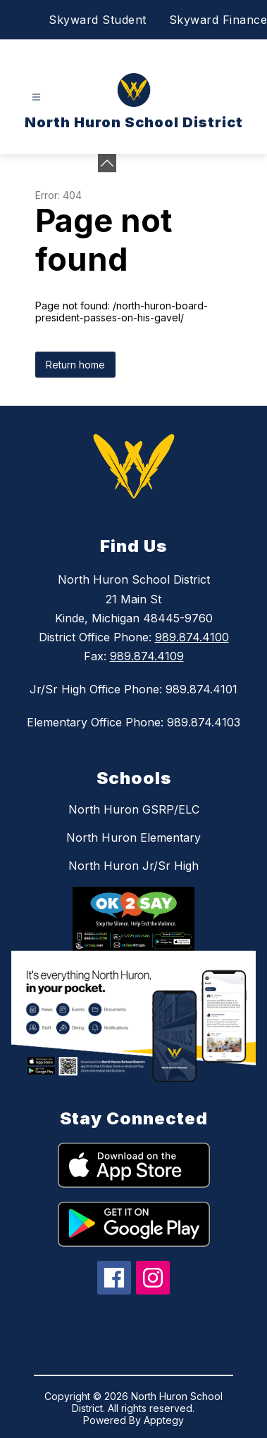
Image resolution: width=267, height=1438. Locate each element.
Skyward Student (98, 20)
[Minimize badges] (107, 163)
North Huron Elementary (133, 837)
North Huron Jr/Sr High (133, 866)
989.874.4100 (192, 637)
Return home (75, 365)
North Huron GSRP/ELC (133, 809)
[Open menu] (36, 97)
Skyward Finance (218, 20)
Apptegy (164, 1420)
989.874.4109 (147, 656)
